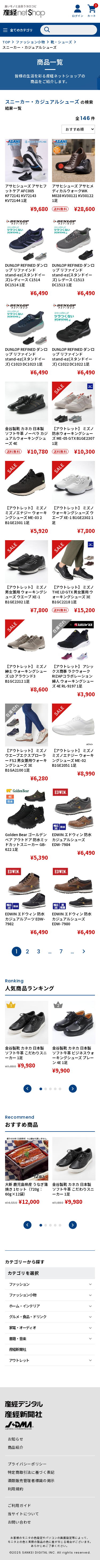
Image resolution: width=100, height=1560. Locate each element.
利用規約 (15, 1488)
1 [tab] (40, 1089)
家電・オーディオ (22, 1327)
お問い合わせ (19, 1522)
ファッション (19, 1284)
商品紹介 (15, 1447)
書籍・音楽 (17, 1338)
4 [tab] (55, 1089)
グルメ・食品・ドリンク (27, 1316)
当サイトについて (23, 1513)
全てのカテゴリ (21, 30)
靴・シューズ (61, 41)
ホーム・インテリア (24, 1306)
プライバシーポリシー (27, 1464)
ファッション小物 (30, 41)
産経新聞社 (17, 1349)
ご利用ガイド (19, 1505)
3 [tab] (50, 1089)
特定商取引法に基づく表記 (31, 1472)
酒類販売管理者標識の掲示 (31, 1480)
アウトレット (19, 1360)
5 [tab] (60, 1089)
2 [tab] (45, 1089)
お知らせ (15, 1439)
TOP (6, 41)
